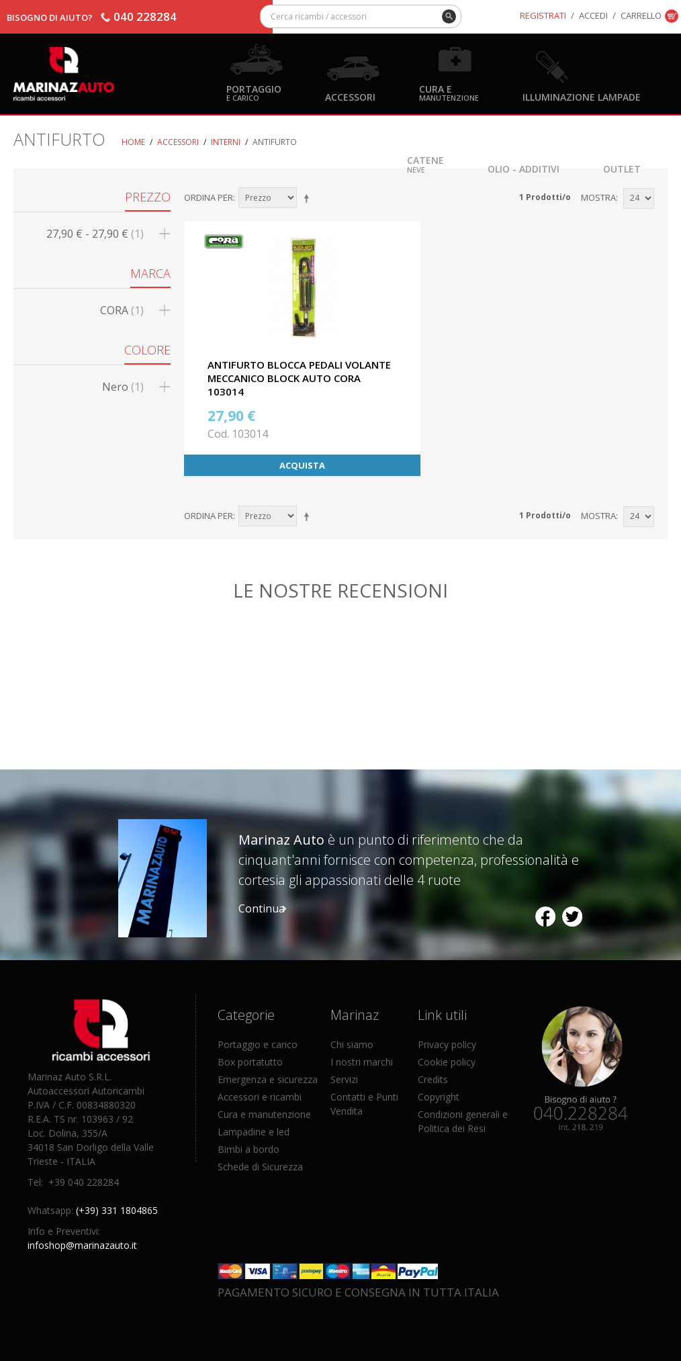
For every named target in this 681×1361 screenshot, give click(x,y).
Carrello (641, 15)
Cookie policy (446, 1061)
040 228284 (145, 16)
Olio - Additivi (523, 168)
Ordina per (208, 197)
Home (133, 142)
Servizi (344, 1079)
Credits (433, 1079)
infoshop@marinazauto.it (82, 1245)
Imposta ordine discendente (309, 198)
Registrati (543, 15)
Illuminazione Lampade (582, 96)
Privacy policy (447, 1044)
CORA (122, 310)
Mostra (598, 197)
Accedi (593, 15)
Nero (123, 386)
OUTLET (622, 168)
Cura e (449, 92)
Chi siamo (351, 1044)
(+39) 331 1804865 (117, 1210)
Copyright (438, 1096)
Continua (261, 908)
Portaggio (253, 92)
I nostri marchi (361, 1061)
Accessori (350, 96)
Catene (425, 163)
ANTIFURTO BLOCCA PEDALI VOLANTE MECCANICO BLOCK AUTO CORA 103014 (299, 378)
